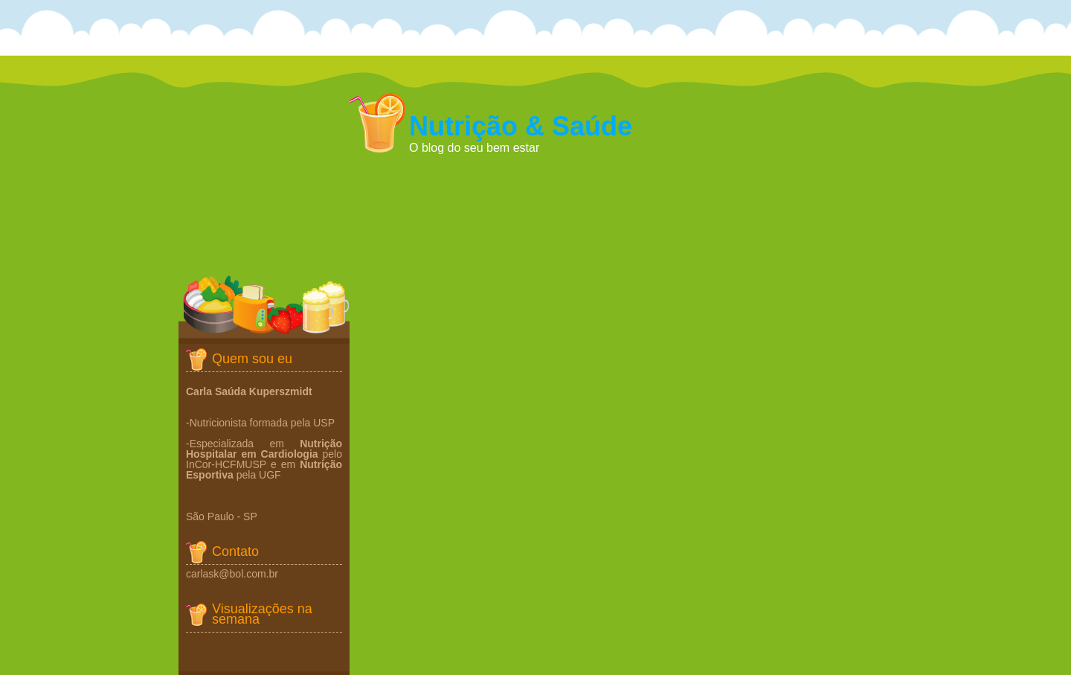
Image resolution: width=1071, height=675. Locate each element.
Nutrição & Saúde (520, 126)
